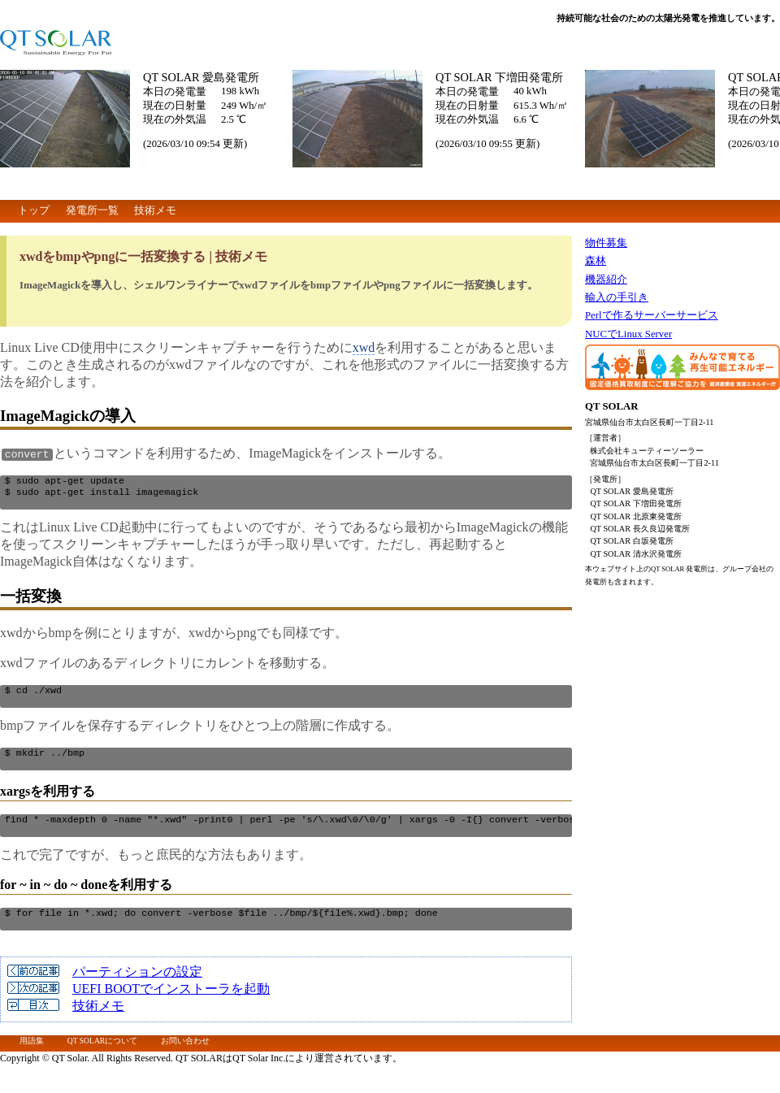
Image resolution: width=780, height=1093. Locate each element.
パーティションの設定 (137, 989)
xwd (364, 347)
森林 (595, 261)
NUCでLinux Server (628, 334)
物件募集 (606, 243)
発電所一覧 (92, 210)
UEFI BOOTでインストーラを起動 (171, 1006)
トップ (34, 210)
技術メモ (155, 210)
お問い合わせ (185, 1058)
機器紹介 (606, 279)
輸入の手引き (616, 297)
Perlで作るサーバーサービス (651, 315)
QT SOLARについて (102, 1058)
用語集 (32, 1058)
